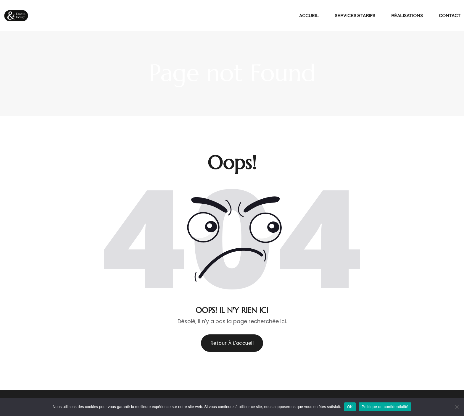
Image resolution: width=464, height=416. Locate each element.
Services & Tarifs (355, 15)
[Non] (457, 407)
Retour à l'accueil (232, 343)
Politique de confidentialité (385, 406)
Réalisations (407, 15)
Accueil (309, 15)
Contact (449, 15)
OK (350, 406)
